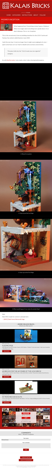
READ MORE (7, 351)
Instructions (27, 15)
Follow (42, 15)
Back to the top (26, 457)
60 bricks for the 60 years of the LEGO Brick (21, 371)
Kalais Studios (33, 466)
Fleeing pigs (7, 346)
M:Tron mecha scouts (12, 397)
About (35, 15)
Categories (16, 15)
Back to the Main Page (26, 460)
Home (9, 15)
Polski (28, 12)
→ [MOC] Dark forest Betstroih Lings (13, 319)
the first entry (11, 60)
